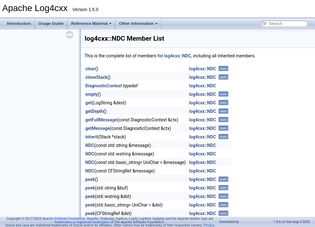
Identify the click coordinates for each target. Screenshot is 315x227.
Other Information (138, 23)
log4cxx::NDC (177, 55)
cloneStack (96, 77)
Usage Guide (51, 23)
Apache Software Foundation (63, 219)
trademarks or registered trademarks (82, 222)
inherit (91, 136)
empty (91, 94)
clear (90, 68)
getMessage (97, 128)
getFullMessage (101, 119)
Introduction (19, 23)
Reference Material (91, 23)
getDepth (94, 111)
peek (90, 179)
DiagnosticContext (103, 85)
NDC (89, 145)
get (88, 102)
